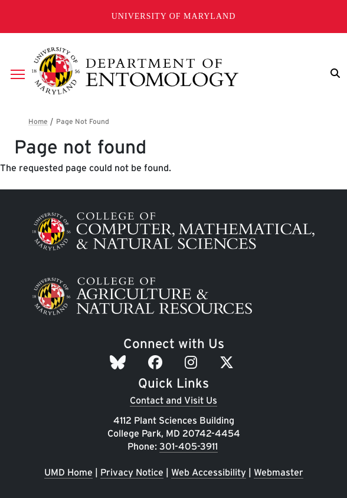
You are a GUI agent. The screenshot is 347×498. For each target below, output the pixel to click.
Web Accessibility (208, 472)
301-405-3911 (188, 446)
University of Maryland (174, 16)
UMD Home (68, 472)
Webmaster (278, 472)
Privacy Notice (131, 472)
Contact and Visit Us (173, 400)
